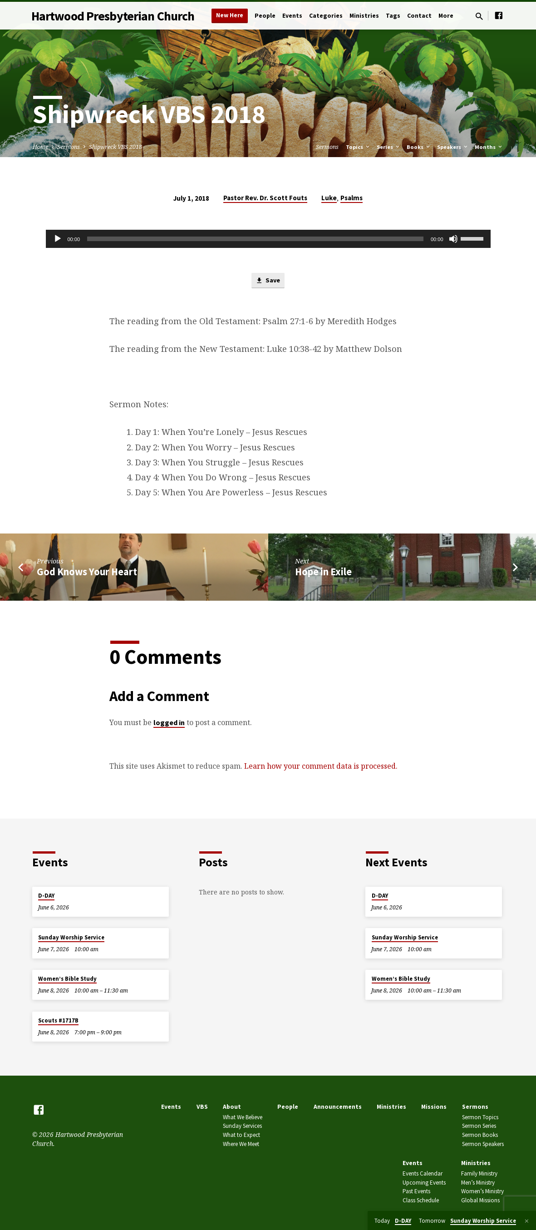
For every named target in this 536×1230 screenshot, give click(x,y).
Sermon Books (480, 1135)
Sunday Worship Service (71, 937)
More (445, 16)
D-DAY (46, 895)
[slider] (255, 239)
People (265, 16)
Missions (434, 1107)
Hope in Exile (323, 572)
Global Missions (480, 1200)
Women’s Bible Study (67, 979)
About (232, 1107)
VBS (202, 1107)
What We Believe (242, 1117)
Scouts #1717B (58, 1020)
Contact (419, 16)
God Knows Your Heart (87, 572)
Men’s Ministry (478, 1182)
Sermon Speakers (483, 1144)
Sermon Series (479, 1126)
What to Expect (241, 1135)
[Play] (57, 238)
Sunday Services (242, 1126)
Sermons (68, 147)
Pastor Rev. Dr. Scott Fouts (265, 197)
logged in (169, 722)
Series (389, 146)
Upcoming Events (424, 1182)
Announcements (338, 1107)
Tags (393, 16)
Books (419, 146)
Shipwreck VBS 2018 (115, 147)
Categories (326, 16)
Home (40, 147)
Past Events (416, 1191)
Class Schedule (421, 1200)
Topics (358, 146)
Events (292, 16)
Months (489, 146)
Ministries (364, 16)
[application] (268, 239)
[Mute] (453, 238)
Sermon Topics (480, 1117)
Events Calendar (423, 1173)
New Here (229, 15)
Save (267, 281)
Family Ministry (479, 1173)
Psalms (351, 197)
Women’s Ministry (482, 1191)
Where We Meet (241, 1144)
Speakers (453, 146)
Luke (329, 197)
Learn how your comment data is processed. (321, 766)
